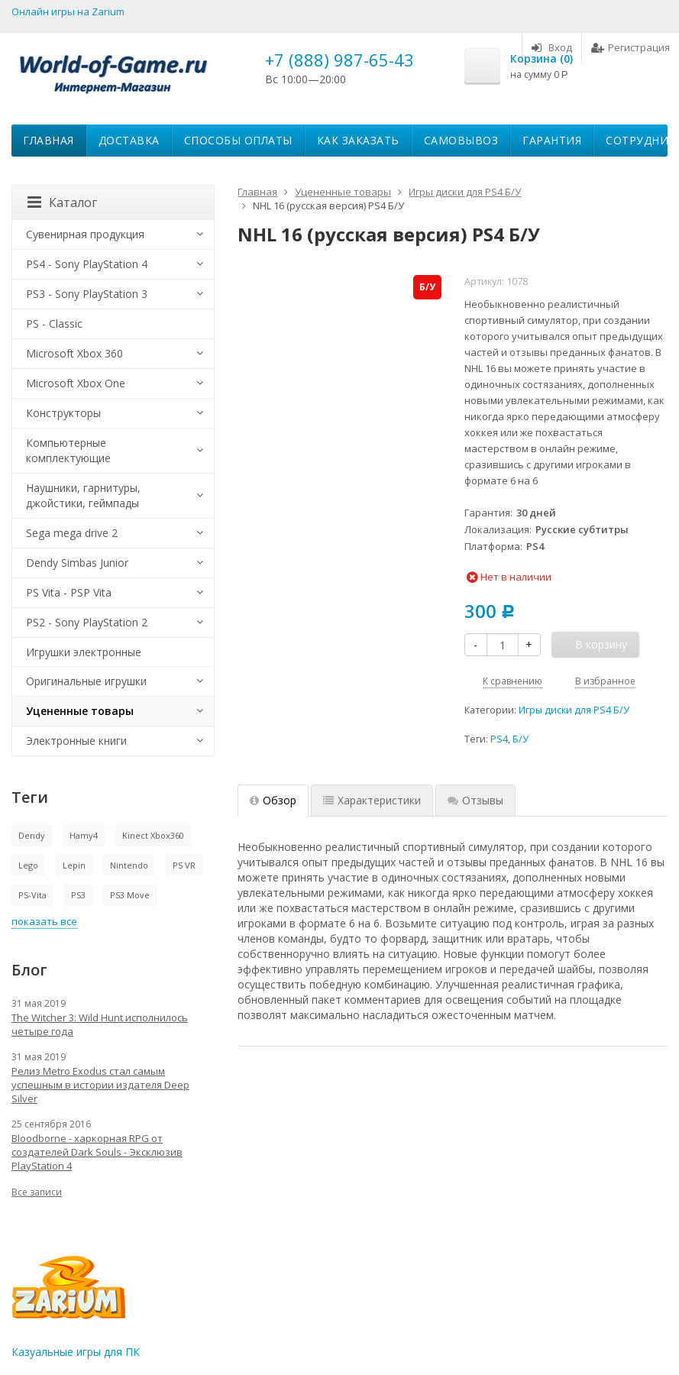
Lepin (74, 865)
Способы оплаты (238, 140)
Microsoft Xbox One (75, 383)
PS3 (78, 895)
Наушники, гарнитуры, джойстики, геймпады (83, 495)
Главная (48, 140)
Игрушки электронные (83, 652)
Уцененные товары (80, 711)
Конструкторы (63, 413)
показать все (44, 921)
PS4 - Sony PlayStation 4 (86, 264)
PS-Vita (32, 895)
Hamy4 (84, 835)
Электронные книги (76, 740)
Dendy (31, 835)
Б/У (520, 739)
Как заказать (358, 140)
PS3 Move (130, 895)
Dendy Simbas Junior (77, 562)
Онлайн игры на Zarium (67, 11)
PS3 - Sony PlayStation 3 (86, 293)
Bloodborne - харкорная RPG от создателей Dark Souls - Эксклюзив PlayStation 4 (97, 1152)
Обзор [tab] (273, 800)
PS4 (499, 739)
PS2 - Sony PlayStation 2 (86, 622)
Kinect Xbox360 (153, 835)
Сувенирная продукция (85, 234)
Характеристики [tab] (372, 800)
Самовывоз (461, 140)
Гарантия (551, 140)
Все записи (36, 1192)
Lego (28, 865)
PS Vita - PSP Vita (69, 592)
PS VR (184, 865)
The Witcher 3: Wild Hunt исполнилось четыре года (99, 1024)
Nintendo (129, 865)
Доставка (129, 140)
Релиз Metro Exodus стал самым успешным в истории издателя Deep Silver (100, 1084)
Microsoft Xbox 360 (74, 353)
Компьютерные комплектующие (68, 450)
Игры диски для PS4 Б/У (574, 710)
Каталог (62, 202)
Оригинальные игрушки (86, 681)
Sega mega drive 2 (72, 533)
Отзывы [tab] (475, 800)
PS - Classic (54, 323)
